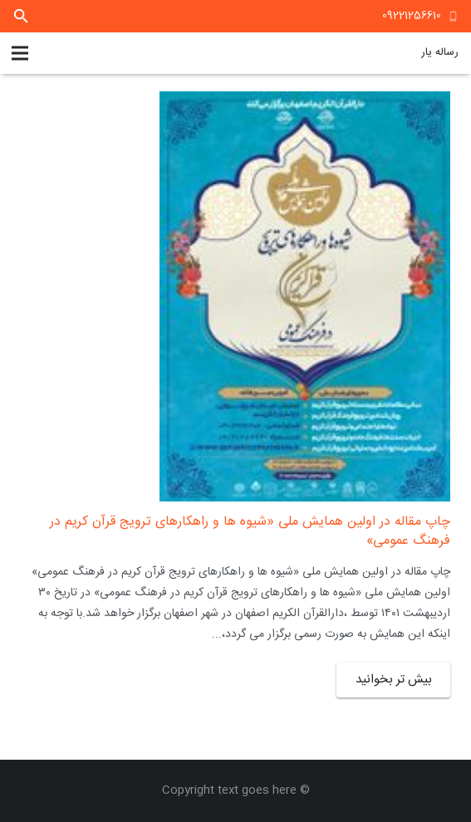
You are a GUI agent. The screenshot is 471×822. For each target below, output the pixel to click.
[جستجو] (21, 16)
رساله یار (440, 52)
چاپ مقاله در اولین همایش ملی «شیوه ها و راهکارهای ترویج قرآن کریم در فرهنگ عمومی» (250, 531)
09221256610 (411, 16)
